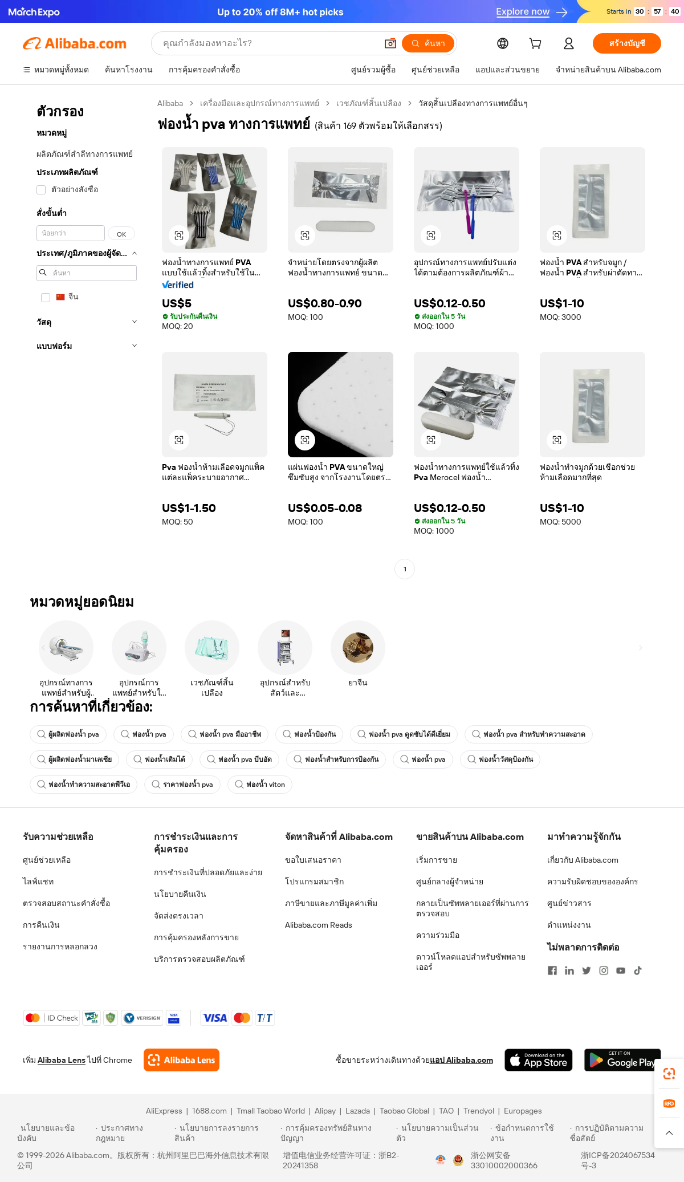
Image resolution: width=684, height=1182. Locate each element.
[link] (669, 1073)
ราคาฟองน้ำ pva (182, 784)
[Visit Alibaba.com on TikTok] (638, 970)
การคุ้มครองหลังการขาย (196, 937)
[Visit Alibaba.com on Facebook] (552, 970)
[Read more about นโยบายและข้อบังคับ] (54, 1133)
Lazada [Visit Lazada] (357, 1110)
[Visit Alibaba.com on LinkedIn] (569, 970)
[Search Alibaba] (268, 43)
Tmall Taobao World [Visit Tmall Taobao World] (271, 1110)
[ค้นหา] (428, 43)
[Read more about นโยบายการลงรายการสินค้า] (225, 1133)
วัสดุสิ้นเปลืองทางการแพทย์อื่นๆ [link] (473, 103)
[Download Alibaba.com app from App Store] (538, 1060)
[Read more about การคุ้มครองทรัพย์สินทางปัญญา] (336, 1133)
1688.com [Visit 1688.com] (209, 1110)
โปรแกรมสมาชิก (314, 881)
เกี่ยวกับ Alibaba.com (582, 859)
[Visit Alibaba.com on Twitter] (586, 970)
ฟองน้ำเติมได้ (159, 759)
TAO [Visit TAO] (446, 1110)
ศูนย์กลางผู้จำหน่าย (449, 881)
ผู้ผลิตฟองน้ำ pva (68, 734)
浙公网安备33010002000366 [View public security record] (504, 1160)
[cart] (537, 45)
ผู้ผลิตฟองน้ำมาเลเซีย (74, 759)
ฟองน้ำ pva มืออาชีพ (224, 734)
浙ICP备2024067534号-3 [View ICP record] (618, 1160)
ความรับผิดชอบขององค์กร (592, 881)
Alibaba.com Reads (318, 924)
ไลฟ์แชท (38, 881)
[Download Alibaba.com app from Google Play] (622, 1060)
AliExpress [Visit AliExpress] (164, 1110)
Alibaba (170, 103)
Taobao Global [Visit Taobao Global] (404, 1110)
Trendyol (478, 1110)
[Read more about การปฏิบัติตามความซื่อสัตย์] (618, 1133)
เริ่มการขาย (436, 859)
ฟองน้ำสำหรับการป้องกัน (336, 759)
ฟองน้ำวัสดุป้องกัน (500, 759)
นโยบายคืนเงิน (180, 894)
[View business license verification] (440, 1160)
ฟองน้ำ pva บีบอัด (239, 759)
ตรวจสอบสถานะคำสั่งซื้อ (66, 903)
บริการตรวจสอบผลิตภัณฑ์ (199, 959)
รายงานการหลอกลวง (60, 946)
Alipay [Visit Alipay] (325, 1110)
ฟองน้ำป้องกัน (309, 734)
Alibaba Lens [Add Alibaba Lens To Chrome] (61, 1060)
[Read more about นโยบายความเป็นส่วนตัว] (441, 1133)
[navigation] (87, 337)
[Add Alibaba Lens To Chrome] (181, 1060)
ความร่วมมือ (437, 935)
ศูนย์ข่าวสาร (569, 903)
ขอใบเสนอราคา (313, 859)
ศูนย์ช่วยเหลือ (47, 859)
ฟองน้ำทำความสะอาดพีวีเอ (83, 784)
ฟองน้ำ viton (260, 784)
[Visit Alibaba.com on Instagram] (603, 970)
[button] (390, 43)
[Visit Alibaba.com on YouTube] (621, 970)
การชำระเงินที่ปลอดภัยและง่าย (208, 872)
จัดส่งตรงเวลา (178, 915)
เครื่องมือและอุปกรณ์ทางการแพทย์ (259, 103)
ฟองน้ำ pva (143, 734)
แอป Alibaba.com (461, 1060)
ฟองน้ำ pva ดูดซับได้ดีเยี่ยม (403, 734)
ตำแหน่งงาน (569, 924)
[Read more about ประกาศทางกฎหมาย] (133, 1133)
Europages (523, 1110)
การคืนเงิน (41, 924)
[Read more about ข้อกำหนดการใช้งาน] (528, 1133)
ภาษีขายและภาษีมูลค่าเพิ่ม (331, 903)
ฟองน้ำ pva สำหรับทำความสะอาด (528, 734)
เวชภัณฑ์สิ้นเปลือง (368, 103)
